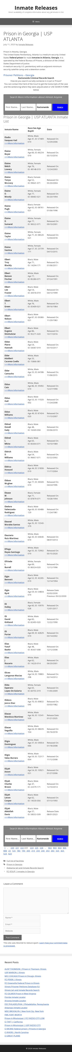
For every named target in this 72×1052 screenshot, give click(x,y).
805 (64, 848)
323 (58, 850)
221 (17, 848)
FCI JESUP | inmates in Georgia (21, 871)
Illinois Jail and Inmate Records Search (22, 990)
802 (50, 848)
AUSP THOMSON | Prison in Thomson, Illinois (25, 969)
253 (48, 850)
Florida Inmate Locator (15, 997)
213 (33, 850)
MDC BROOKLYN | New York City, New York (24, 1011)
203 (29, 850)
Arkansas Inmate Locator (16, 1007)
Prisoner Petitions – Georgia (18, 75)
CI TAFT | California (14, 1021)
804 (59, 848)
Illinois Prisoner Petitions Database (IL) (22, 986)
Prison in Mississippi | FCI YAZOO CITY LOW (24, 1018)
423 (62, 850)
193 (24, 850)
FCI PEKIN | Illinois (13, 979)
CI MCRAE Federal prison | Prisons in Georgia (25, 1028)
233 (38, 850)
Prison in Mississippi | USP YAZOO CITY (23, 1025)
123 (14, 850)
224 (32, 848)
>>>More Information (14, 143)
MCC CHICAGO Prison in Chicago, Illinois (23, 976)
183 (19, 850)
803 (55, 848)
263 (53, 850)
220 (12, 848)
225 (36, 848)
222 (22, 848)
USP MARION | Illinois (15, 972)
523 (5, 853)
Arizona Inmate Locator (15, 1000)
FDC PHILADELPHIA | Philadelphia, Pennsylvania (27, 1004)
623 (10, 853)
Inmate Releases (36, 7)
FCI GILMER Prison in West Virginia (20, 993)
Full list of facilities (15, 861)
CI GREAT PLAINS (12, 1035)
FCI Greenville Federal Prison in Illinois (22, 983)
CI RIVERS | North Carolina (17, 1032)
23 (9, 850)
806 (5, 850)
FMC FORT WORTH (13, 1014)
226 (41, 848)
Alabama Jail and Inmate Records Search (25, 868)
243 (43, 850)
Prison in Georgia (14, 864)
